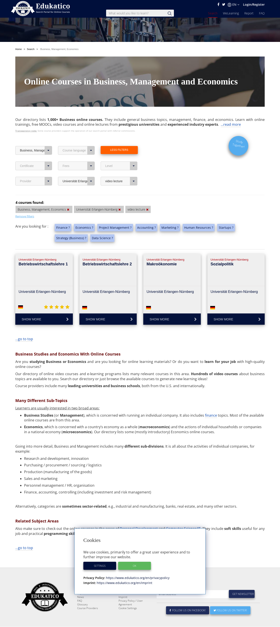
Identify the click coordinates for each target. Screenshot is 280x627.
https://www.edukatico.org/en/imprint (124, 583)
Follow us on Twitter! (230, 621)
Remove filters (24, 216)
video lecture (121, 181)
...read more (231, 124)
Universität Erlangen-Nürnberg (79, 181)
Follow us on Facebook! (188, 621)
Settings (100, 566)
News (80, 607)
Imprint (123, 607)
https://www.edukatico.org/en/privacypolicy (137, 578)
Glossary (82, 615)
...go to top (24, 339)
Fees (79, 165)
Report (249, 13)
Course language (79, 150)
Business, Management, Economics (36, 150)
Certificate (36, 165)
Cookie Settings (128, 618)
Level (121, 165)
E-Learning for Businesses (134, 600)
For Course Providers (131, 604)
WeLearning (231, 13)
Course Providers (87, 618)
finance (211, 415)
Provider (36, 181)
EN (233, 4)
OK (134, 566)
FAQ (262, 13)
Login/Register (254, 4)
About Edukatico (128, 596)
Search (212, 13)
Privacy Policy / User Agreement (131, 613)
